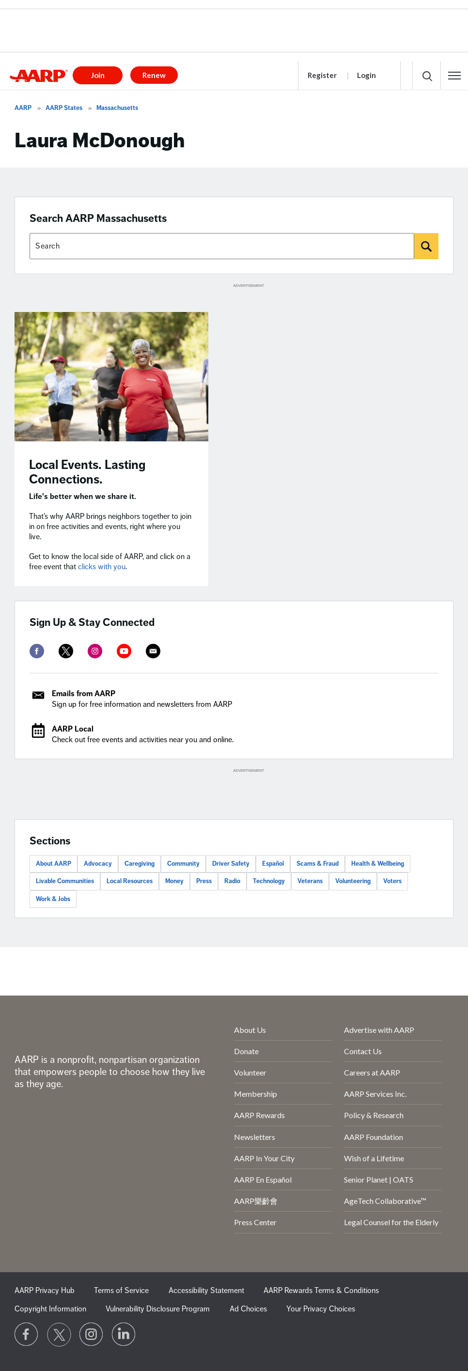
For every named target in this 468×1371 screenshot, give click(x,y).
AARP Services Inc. (375, 1093)
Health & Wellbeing (377, 864)
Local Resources (130, 881)
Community (183, 864)
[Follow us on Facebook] (27, 1335)
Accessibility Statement (206, 1290)
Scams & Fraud (317, 864)
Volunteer (250, 1072)
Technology (269, 881)
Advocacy (98, 864)
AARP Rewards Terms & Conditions (321, 1290)
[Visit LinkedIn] (124, 1335)
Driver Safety (231, 864)
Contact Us (363, 1051)
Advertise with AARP (379, 1029)
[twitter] (66, 651)
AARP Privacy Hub (45, 1290)
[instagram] (95, 651)
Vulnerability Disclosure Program (158, 1309)
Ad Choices (248, 1309)
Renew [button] (154, 75)
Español (273, 864)
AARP (23, 108)
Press (204, 881)
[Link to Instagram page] (91, 1335)
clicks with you (101, 567)
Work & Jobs (53, 899)
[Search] (426, 246)
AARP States (64, 108)
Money (174, 881)
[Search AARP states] (222, 246)
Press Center (255, 1222)
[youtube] (124, 651)
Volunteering (353, 881)
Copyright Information (50, 1309)
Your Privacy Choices (320, 1309)
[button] (454, 75)
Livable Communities (65, 881)
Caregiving (140, 864)
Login (366, 75)
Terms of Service (121, 1290)
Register (322, 75)
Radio (232, 881)
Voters (392, 881)
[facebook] (37, 651)
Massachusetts (117, 108)
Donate (246, 1051)
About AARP (53, 864)
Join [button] (98, 75)
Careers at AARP (372, 1072)
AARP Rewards (259, 1115)
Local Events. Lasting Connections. (87, 472)
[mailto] (153, 651)
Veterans (310, 881)
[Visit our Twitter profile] (59, 1335)
